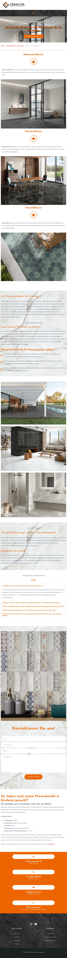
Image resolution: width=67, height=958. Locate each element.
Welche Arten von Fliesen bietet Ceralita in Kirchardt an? (23, 586)
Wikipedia (51, 844)
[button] (33, 586)
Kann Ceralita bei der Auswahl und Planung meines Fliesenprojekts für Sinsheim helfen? (34, 606)
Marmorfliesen (33, 131)
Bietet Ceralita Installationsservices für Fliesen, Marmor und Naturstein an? (29, 610)
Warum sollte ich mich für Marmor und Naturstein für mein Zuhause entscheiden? (32, 603)
